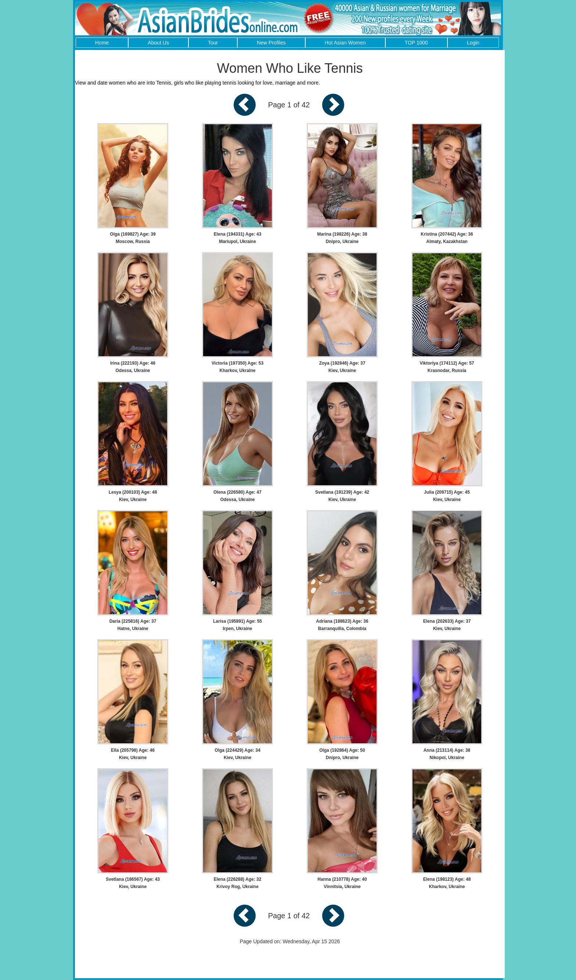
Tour (213, 43)
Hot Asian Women (345, 43)
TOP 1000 (416, 43)
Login (473, 43)
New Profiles (271, 43)
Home (102, 43)
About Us (158, 43)
